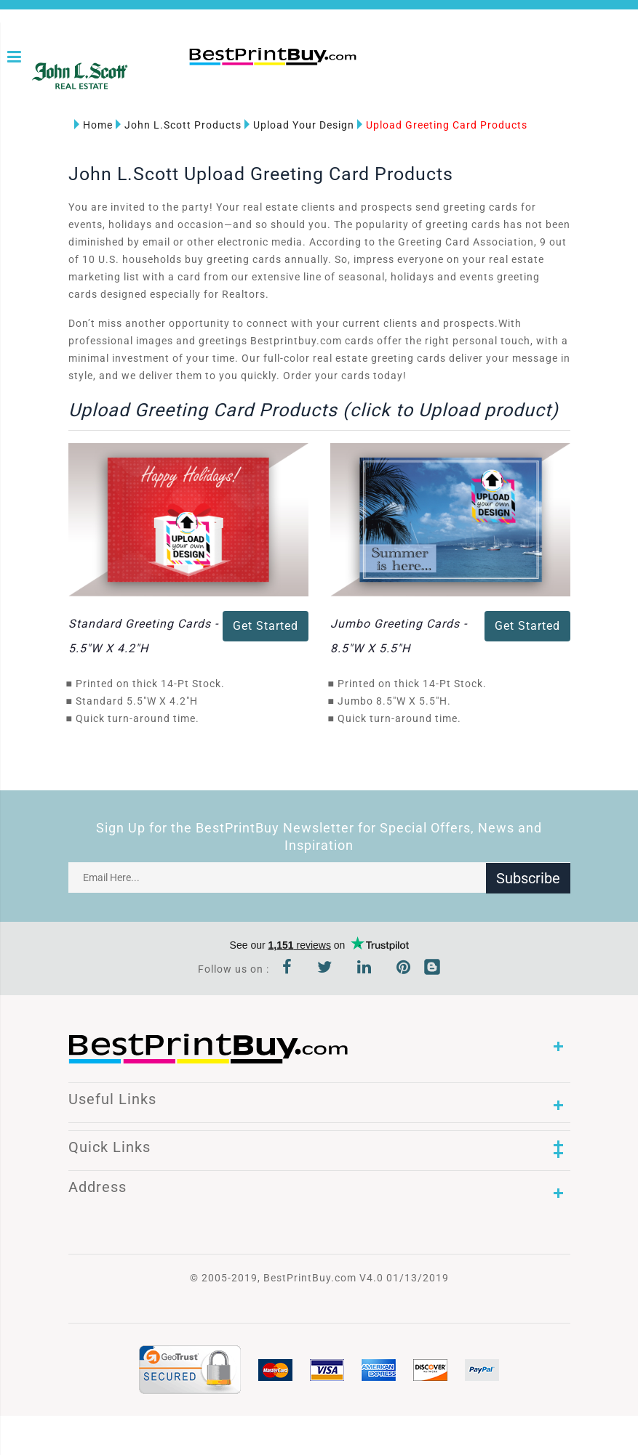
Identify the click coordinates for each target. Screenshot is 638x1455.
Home (93, 125)
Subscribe (528, 877)
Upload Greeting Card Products (442, 125)
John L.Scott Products (179, 125)
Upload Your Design (299, 125)
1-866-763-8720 (193, 81)
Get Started (265, 626)
